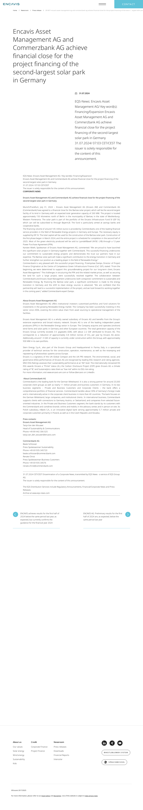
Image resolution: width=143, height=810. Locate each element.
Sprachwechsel (117, 762)
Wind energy (18, 755)
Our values (18, 746)
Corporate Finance (39, 746)
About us (17, 742)
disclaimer (57, 796)
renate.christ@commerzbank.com (38, 466)
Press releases (60, 746)
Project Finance (38, 751)
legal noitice (45, 796)
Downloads (59, 751)
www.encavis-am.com (56, 372)
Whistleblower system (116, 752)
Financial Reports (61, 755)
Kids (15, 763)
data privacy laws (91, 796)
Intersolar (58, 759)
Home (15, 10)
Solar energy (18, 751)
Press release (36, 10)
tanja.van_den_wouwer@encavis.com (39, 434)
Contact (128, 4)
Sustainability (19, 759)
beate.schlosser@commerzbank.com (39, 453)
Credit (34, 742)
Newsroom (24, 10)
